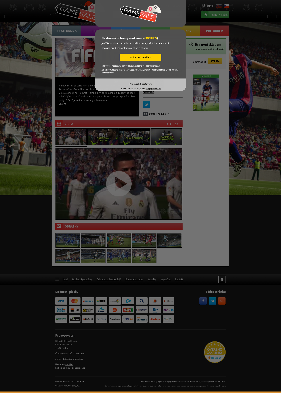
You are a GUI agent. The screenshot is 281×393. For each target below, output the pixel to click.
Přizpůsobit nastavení (140, 83)
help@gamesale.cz (153, 89)
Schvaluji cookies (140, 57)
